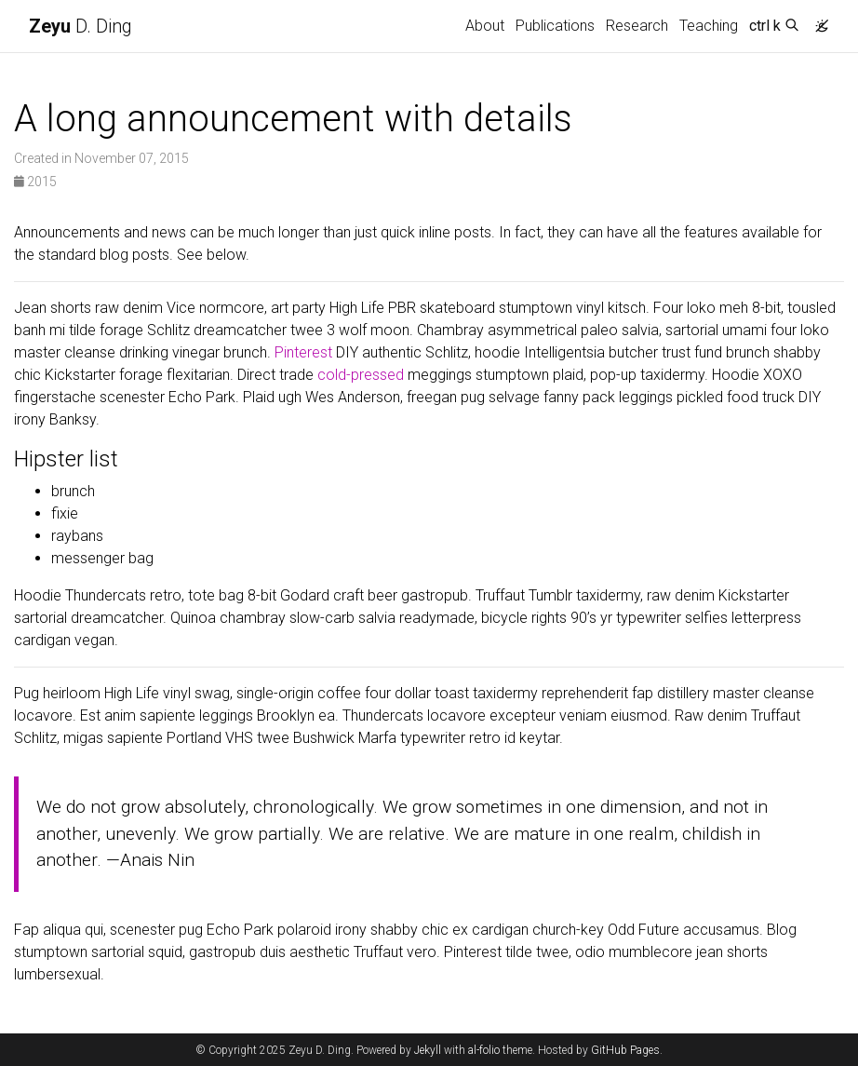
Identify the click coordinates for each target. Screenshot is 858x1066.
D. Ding (80, 26)
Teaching (708, 25)
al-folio (484, 1050)
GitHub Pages (625, 1050)
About (484, 25)
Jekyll (427, 1050)
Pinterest (303, 352)
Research (637, 25)
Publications (555, 25)
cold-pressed (360, 375)
